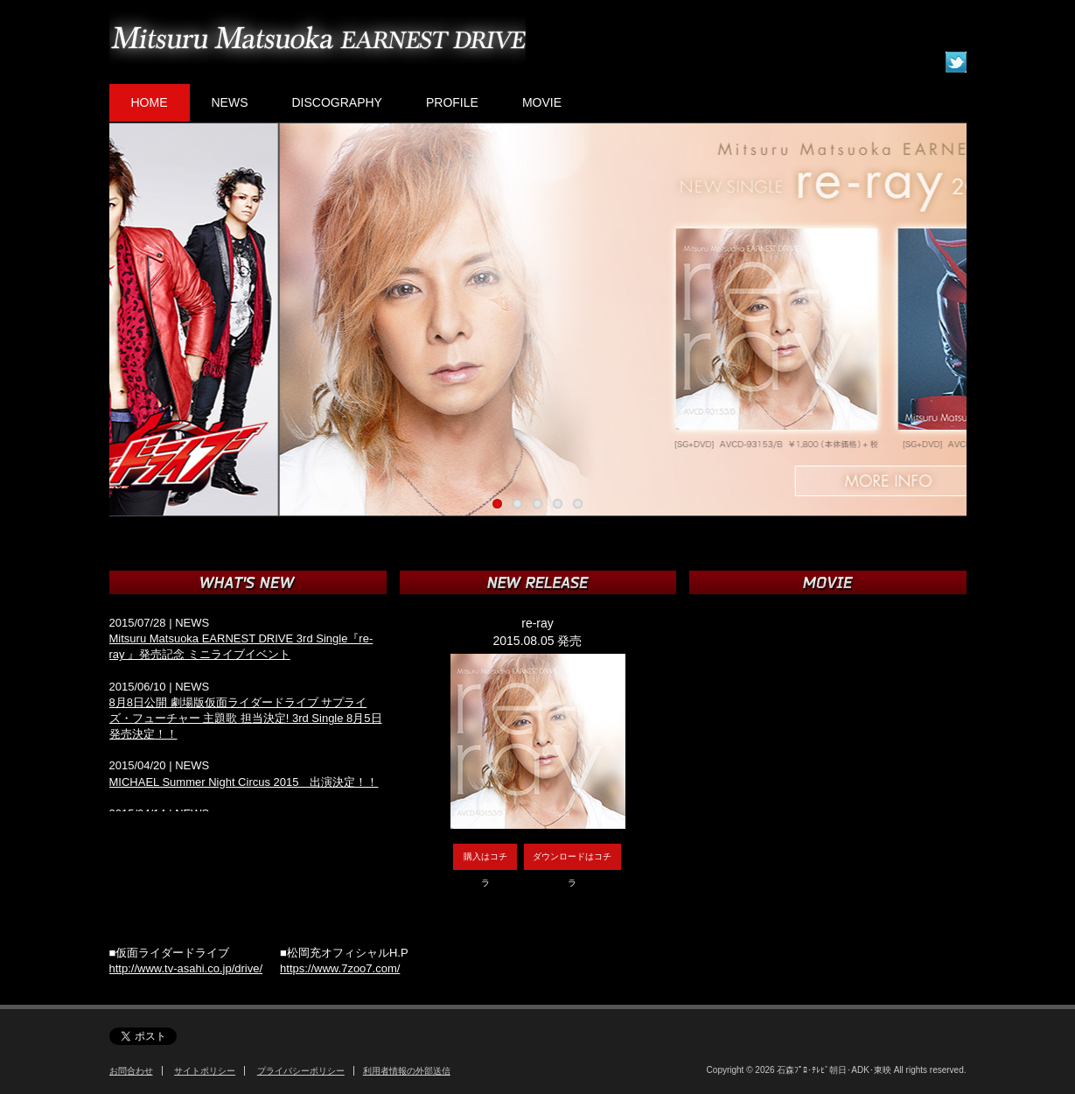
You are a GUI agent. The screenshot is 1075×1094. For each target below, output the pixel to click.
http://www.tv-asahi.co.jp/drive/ (186, 968)
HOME (149, 102)
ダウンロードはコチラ (572, 861)
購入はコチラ (485, 861)
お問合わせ (131, 1071)
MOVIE (542, 102)
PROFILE (452, 102)
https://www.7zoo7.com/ (340, 968)
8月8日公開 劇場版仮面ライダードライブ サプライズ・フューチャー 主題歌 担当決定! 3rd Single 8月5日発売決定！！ (245, 718)
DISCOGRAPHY (337, 102)
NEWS (230, 102)
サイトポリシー (204, 1071)
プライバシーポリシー (301, 1071)
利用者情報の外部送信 (406, 1071)
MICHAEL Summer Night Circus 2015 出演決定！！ (244, 782)
